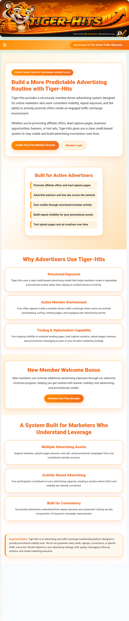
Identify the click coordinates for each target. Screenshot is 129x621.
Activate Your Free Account (63, 398)
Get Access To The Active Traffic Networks (98, 44)
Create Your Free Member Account (35, 145)
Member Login (74, 145)
